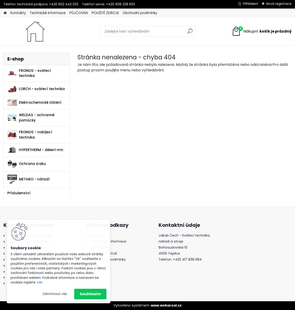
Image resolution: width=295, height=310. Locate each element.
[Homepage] (5, 13)
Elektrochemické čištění (34, 102)
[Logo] (35, 31)
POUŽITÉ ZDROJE (105, 12)
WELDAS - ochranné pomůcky (30, 117)
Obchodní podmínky (140, 12)
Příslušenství (18, 193)
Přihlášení (250, 3)
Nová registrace (279, 3)
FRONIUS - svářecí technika (29, 73)
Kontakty (18, 12)
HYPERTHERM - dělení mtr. (35, 150)
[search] (190, 32)
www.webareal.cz (166, 305)
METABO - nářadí (28, 179)
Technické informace (48, 12)
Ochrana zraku (26, 164)
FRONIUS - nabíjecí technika (29, 135)
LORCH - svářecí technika (36, 89)
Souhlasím (90, 294)
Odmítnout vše (54, 294)
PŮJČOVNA (78, 12)
